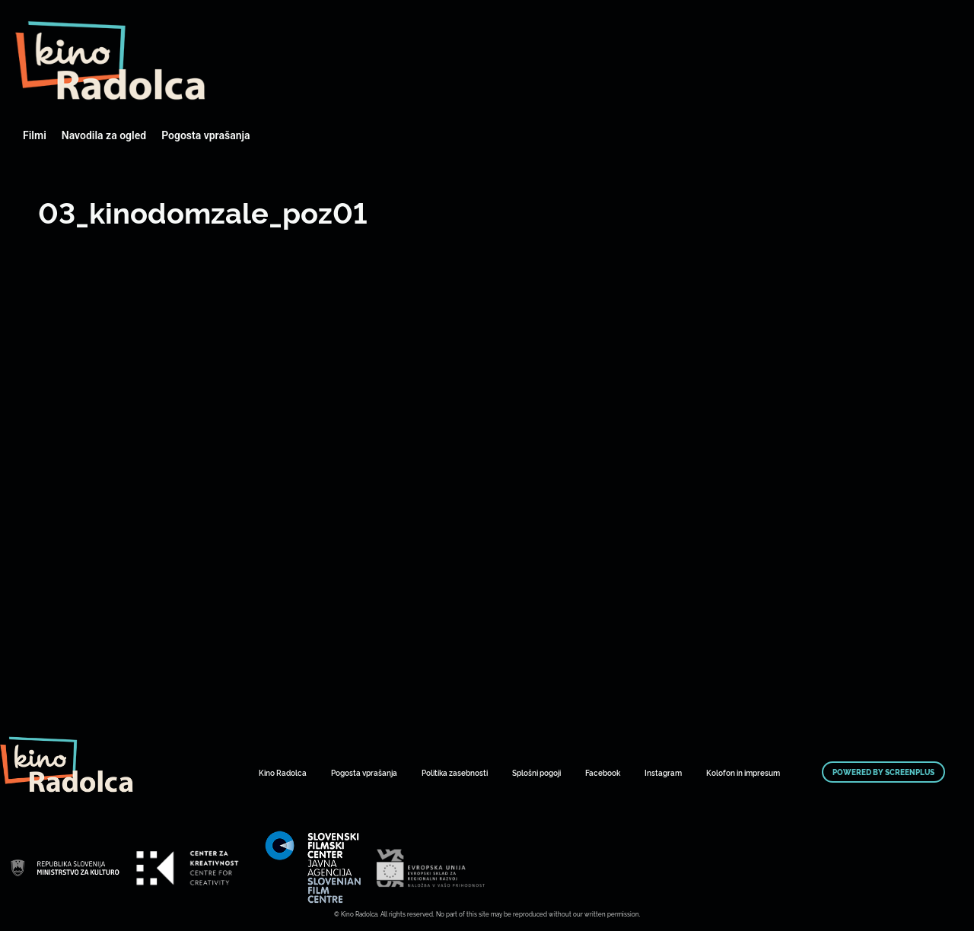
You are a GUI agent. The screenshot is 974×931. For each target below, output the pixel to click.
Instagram (663, 772)
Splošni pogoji (536, 772)
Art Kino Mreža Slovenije (110, 61)
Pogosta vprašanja (205, 135)
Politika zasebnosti (455, 772)
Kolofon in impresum (743, 772)
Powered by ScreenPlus (883, 772)
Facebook (602, 772)
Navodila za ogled (104, 135)
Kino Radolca (283, 772)
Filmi (34, 135)
